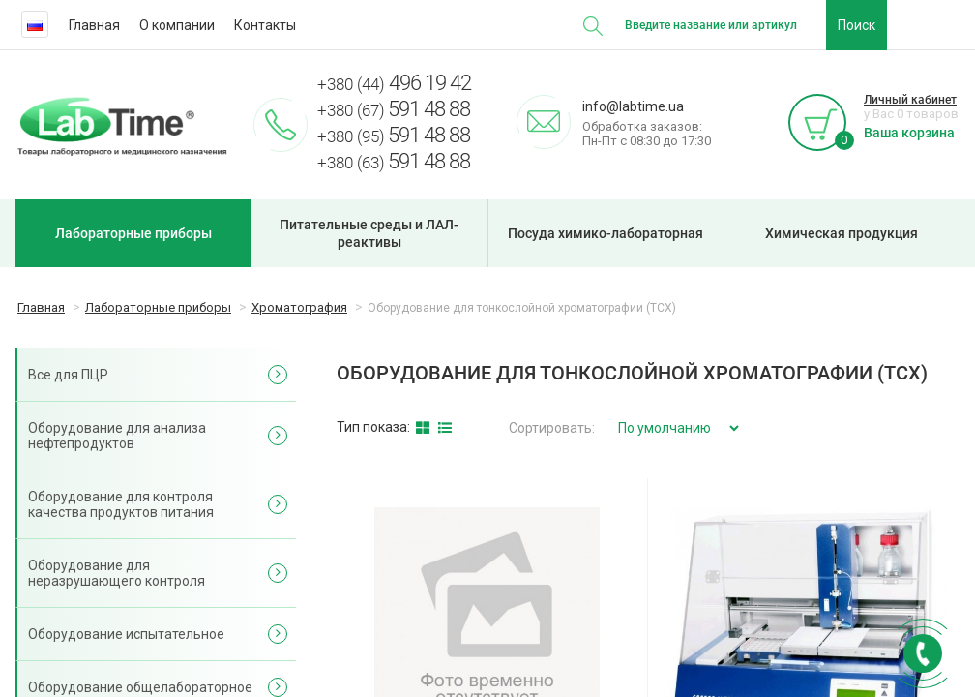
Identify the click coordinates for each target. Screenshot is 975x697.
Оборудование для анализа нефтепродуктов (117, 435)
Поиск (856, 25)
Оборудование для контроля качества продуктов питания (121, 504)
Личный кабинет (910, 99)
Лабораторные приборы (133, 233)
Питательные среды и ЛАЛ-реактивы (369, 233)
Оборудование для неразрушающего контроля (116, 573)
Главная (94, 25)
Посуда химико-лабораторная (605, 233)
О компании (177, 25)
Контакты (265, 25)
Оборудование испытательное (126, 634)
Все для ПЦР (68, 374)
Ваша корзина (909, 132)
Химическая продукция (841, 233)
